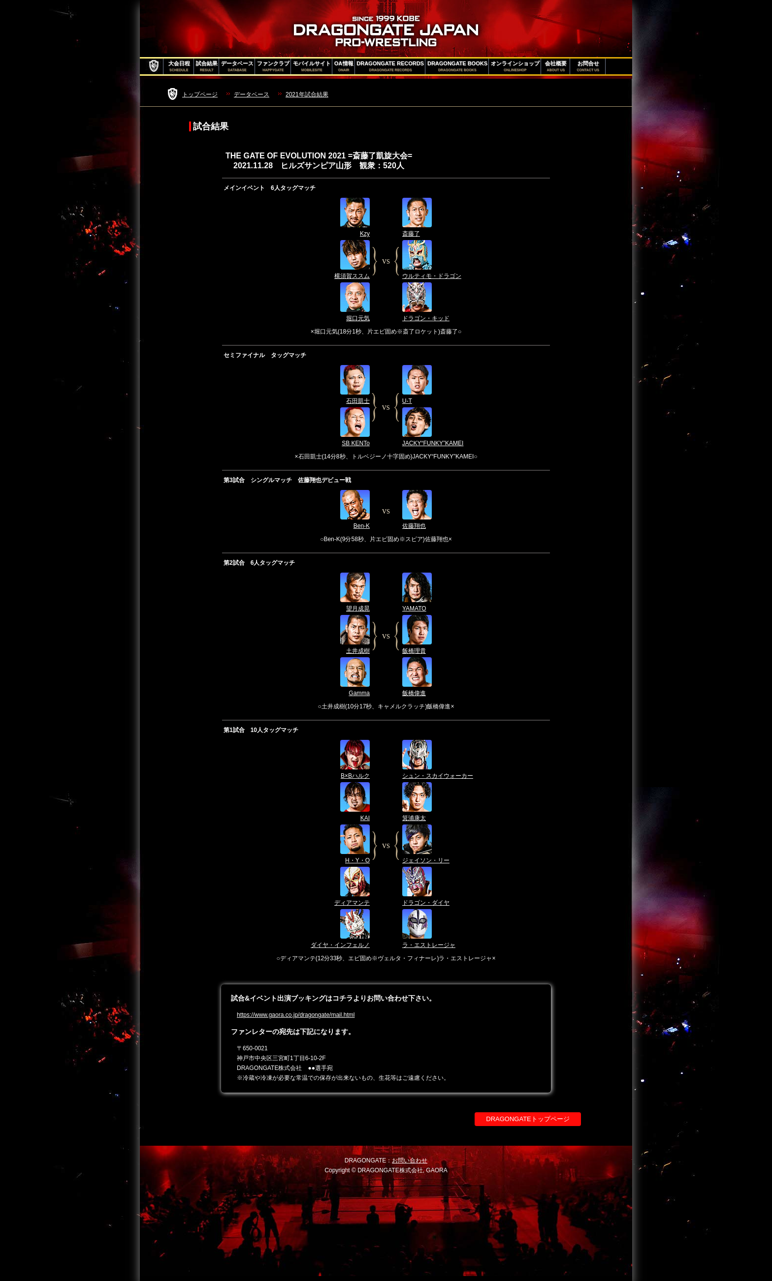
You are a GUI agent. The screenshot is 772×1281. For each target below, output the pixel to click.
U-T (407, 400)
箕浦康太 (414, 818)
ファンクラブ (273, 66)
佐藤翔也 (414, 525)
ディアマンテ (352, 902)
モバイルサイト (312, 66)
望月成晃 (358, 608)
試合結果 (207, 66)
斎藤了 (411, 233)
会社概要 (556, 66)
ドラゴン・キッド (426, 318)
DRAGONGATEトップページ (528, 1119)
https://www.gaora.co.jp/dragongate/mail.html (295, 1014)
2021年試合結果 (307, 94)
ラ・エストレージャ (428, 945)
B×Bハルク (355, 775)
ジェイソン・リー (426, 860)
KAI (365, 818)
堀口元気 (358, 318)
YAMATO (414, 608)
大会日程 (179, 66)
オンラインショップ (515, 66)
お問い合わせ (409, 1160)
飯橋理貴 (414, 650)
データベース (237, 66)
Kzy (365, 233)
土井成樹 (358, 650)
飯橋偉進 (414, 693)
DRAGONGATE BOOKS (457, 66)
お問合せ (588, 66)
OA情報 (344, 66)
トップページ (200, 94)
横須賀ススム (352, 276)
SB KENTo (356, 443)
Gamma (359, 693)
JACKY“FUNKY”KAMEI (433, 443)
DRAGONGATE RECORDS (390, 66)
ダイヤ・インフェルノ (340, 945)
